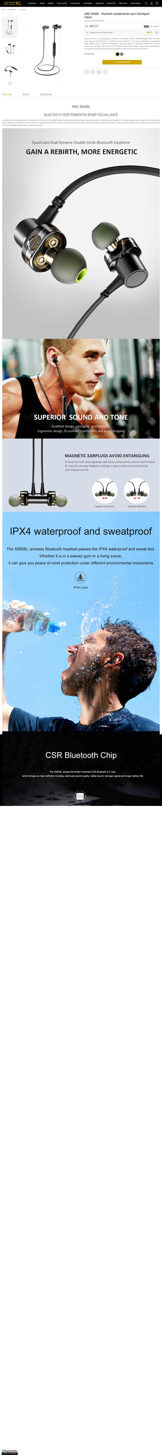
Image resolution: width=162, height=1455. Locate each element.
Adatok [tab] (25, 94)
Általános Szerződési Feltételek (55, 1404)
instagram (127, 1406)
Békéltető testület (51, 1418)
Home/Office (8, 1411)
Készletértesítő (123, 62)
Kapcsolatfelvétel (130, 1391)
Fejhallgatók (9, 1398)
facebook (123, 1406)
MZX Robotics (88, 1402)
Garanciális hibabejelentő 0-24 (134, 1398)
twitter (132, 1406)
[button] (122, 32)
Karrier (86, 1406)
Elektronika (8, 1401)
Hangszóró (8, 1404)
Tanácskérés (128, 1394)
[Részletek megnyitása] (156, 32)
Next (10, 83)
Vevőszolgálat (49, 1391)
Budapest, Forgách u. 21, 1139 (94, 1391)
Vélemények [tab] (46, 94)
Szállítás (47, 1398)
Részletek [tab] (7, 94)
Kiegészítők (8, 1408)
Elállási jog (48, 1411)
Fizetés (46, 1401)
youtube (136, 1406)
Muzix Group (88, 1399)
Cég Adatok (48, 1394)
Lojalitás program (50, 1408)
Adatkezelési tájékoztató (53, 1414)
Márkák (6, 1391)
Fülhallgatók (9, 1394)
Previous (10, 14)
